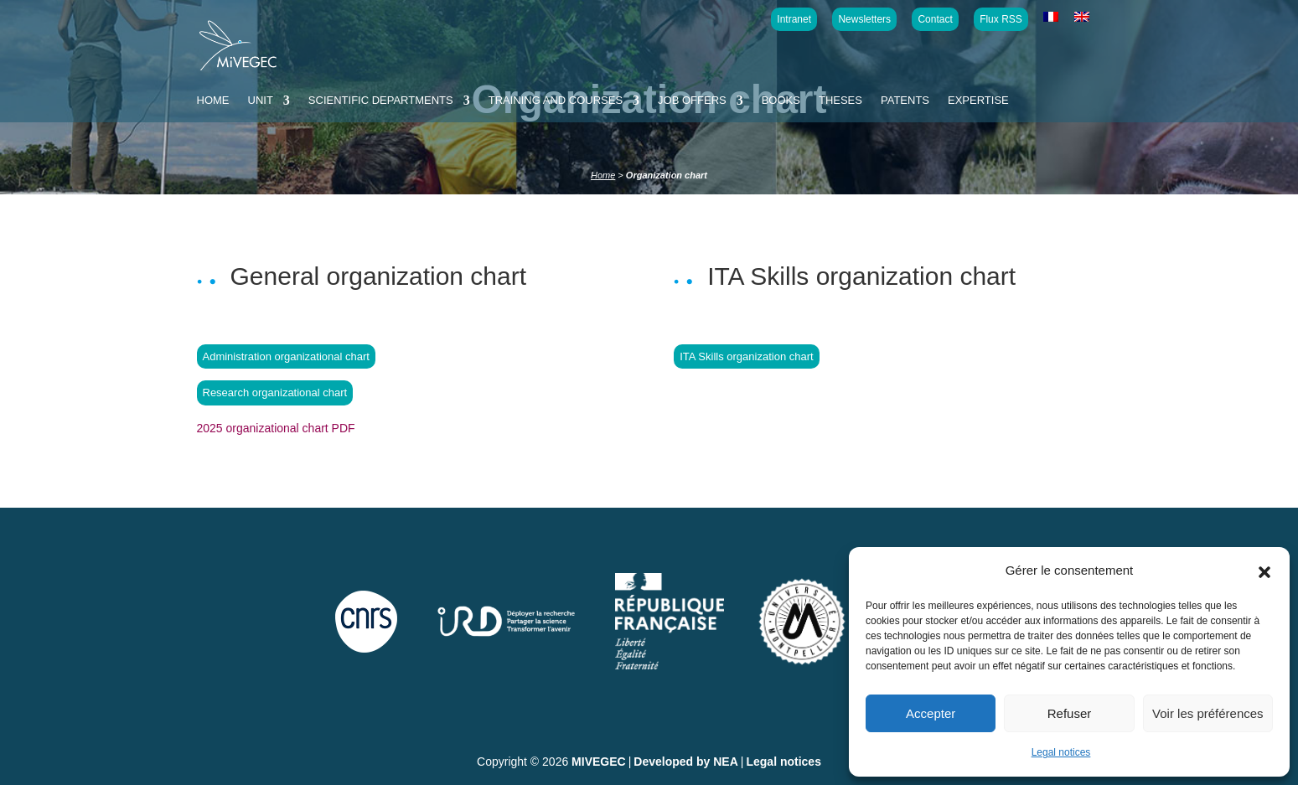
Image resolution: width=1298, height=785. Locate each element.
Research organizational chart (275, 392)
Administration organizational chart (286, 356)
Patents (905, 100)
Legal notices (1061, 752)
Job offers (692, 100)
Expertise (978, 100)
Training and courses (556, 100)
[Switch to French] (1050, 18)
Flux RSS (1001, 19)
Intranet (794, 19)
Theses (840, 100)
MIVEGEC (598, 761)
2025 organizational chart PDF (276, 428)
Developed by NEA (685, 761)
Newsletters (864, 19)
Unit (260, 100)
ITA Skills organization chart (746, 356)
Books (781, 100)
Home (213, 100)
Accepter (930, 713)
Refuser (1069, 713)
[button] (1264, 570)
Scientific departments (380, 100)
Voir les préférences (1208, 713)
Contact (935, 19)
